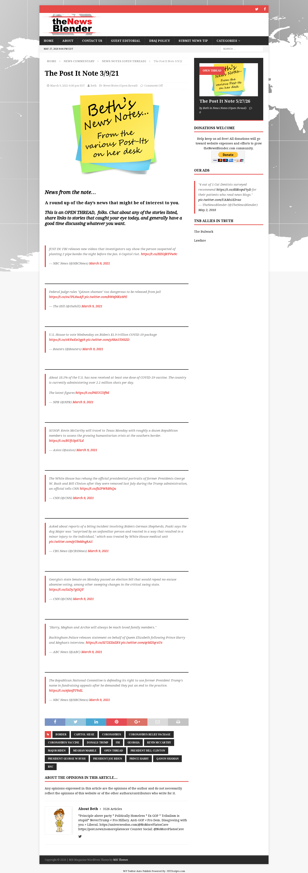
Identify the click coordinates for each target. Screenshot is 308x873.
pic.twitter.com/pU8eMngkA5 (70, 541)
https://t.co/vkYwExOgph (67, 339)
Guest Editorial (125, 40)
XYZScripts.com (176, 871)
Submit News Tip (193, 40)
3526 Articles (112, 808)
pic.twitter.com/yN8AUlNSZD (107, 339)
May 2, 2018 (207, 210)
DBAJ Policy (159, 40)
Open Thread (113, 750)
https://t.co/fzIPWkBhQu (98, 488)
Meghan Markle (85, 750)
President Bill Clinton (148, 750)
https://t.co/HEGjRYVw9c (159, 254)
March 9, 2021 (99, 263)
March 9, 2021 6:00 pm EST (67, 85)
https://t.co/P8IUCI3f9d (92, 393)
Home (49, 40)
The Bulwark (203, 231)
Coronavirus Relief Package (150, 734)
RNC (50, 766)
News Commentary (79, 61)
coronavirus (111, 734)
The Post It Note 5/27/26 (224, 101)
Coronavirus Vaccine (63, 742)
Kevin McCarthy (159, 742)
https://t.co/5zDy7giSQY (66, 589)
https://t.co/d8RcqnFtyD (233, 189)
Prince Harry (139, 758)
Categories (227, 40)
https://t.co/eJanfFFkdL (66, 690)
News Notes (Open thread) (120, 85)
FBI (118, 742)
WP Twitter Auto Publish (137, 871)
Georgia (133, 742)
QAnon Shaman (167, 758)
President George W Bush (66, 758)
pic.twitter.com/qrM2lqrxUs (141, 642)
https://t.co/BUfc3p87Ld (66, 440)
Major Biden (57, 750)
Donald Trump (97, 742)
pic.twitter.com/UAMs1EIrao (219, 199)
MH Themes (120, 859)
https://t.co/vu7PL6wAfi (66, 297)
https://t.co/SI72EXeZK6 (103, 642)
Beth (94, 85)
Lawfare (200, 240)
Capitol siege (84, 734)
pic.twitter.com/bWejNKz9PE (105, 297)
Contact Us (92, 40)
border (61, 734)
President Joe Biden (107, 758)
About (67, 40)
